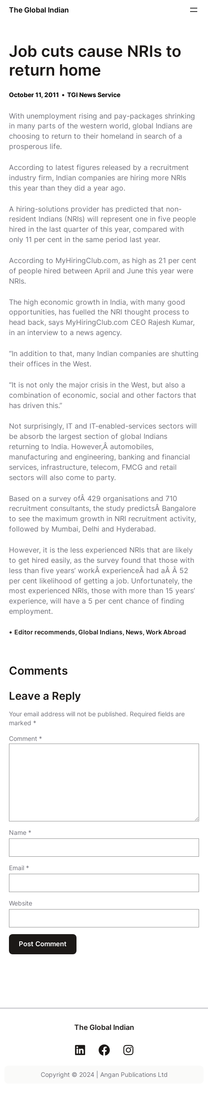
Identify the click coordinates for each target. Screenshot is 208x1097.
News (134, 632)
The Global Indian (39, 9)
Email (19, 868)
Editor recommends (44, 632)
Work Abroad (166, 632)
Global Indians (100, 632)
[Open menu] (193, 9)
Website (20, 903)
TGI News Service (93, 94)
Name (20, 832)
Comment (25, 738)
